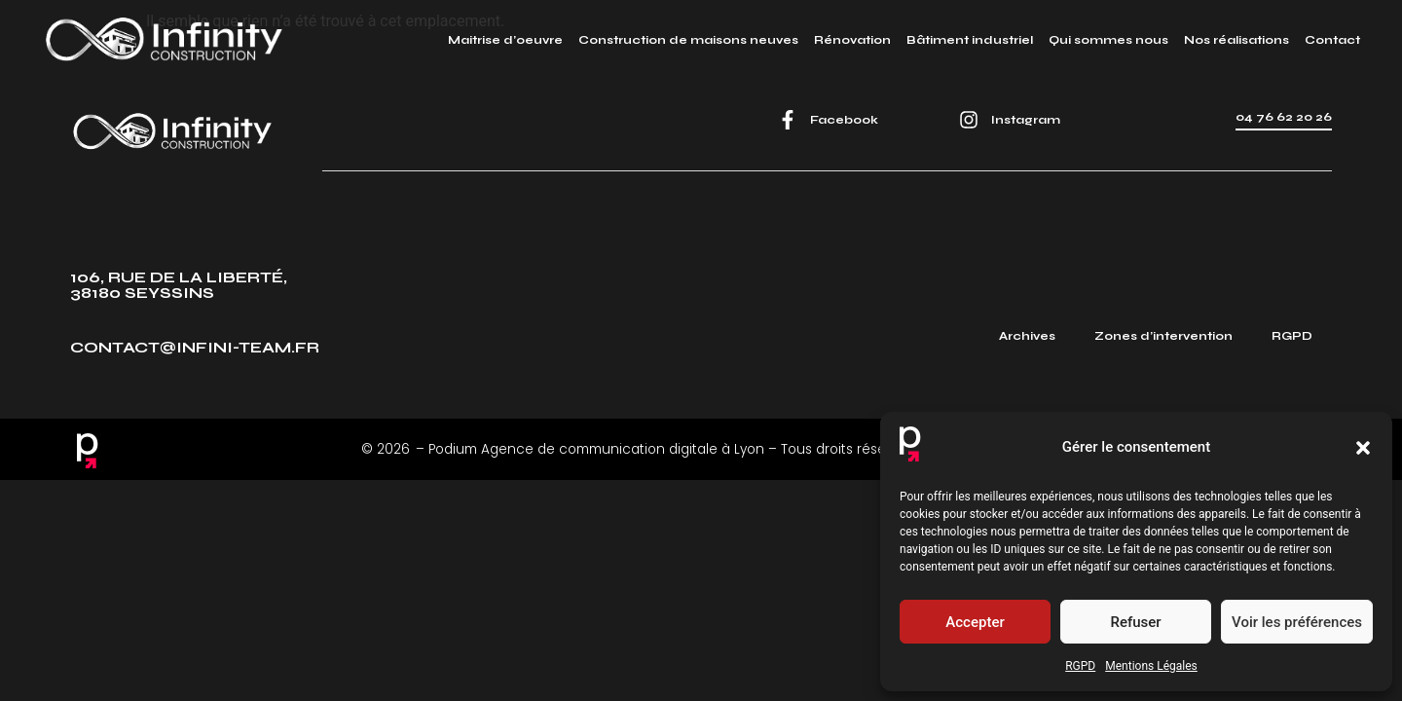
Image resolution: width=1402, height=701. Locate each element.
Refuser (1135, 622)
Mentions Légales (1151, 666)
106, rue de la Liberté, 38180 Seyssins (178, 285)
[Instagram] (968, 119)
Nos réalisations (1236, 40)
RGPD (1080, 666)
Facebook (844, 120)
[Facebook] (787, 119)
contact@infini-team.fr (194, 347)
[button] (1363, 448)
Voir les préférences (1297, 622)
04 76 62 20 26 (1284, 117)
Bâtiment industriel (969, 40)
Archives (1027, 336)
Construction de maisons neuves (688, 40)
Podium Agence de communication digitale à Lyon (596, 449)
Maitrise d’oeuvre (505, 40)
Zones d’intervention (1163, 336)
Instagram (1025, 120)
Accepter (974, 622)
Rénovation (852, 40)
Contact (1332, 40)
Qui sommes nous (1108, 40)
